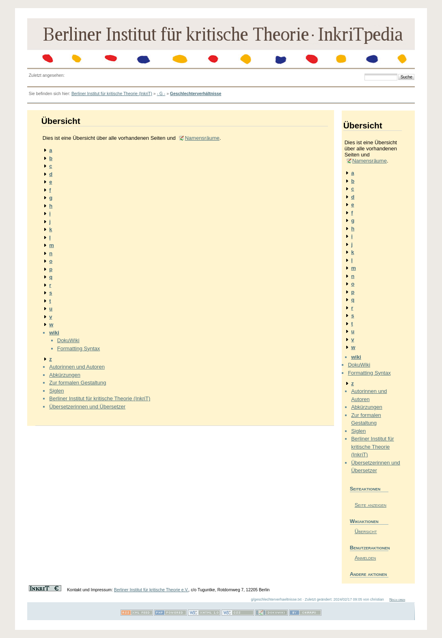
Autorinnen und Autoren (77, 367)
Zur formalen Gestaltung (77, 383)
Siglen (56, 391)
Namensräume (202, 138)
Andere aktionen (368, 574)
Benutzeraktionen (369, 548)
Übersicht (366, 531)
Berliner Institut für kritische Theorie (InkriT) (111, 93)
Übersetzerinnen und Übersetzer (87, 407)
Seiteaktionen (365, 489)
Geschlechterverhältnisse (195, 93)
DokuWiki (68, 340)
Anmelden (365, 558)
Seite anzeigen (370, 505)
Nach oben (397, 599)
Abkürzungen (64, 375)
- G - (161, 93)
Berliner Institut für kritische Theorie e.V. (151, 590)
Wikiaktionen (364, 521)
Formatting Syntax (78, 348)
